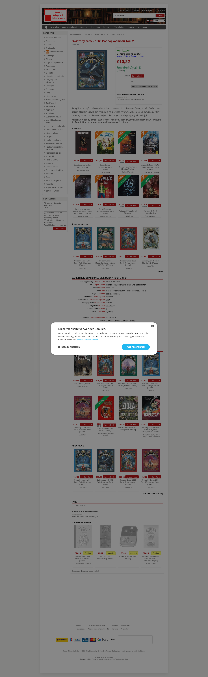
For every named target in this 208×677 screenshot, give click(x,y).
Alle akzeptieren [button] (136, 347)
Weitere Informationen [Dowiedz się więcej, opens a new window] (87, 339)
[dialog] (104, 338)
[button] (69, 347)
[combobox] (152, 326)
